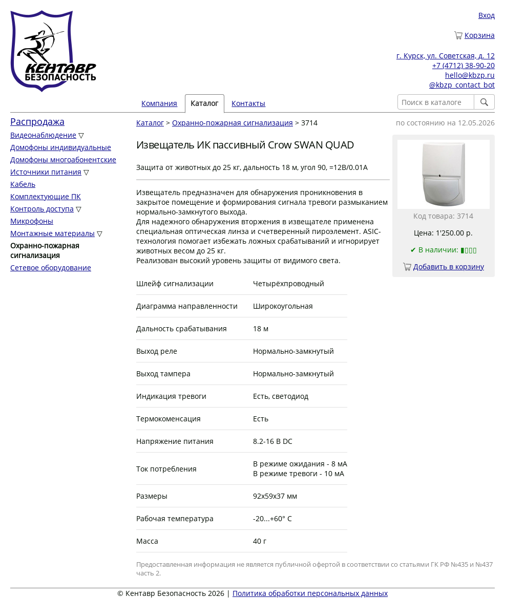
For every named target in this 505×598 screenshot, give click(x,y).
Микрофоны (31, 221)
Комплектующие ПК (45, 196)
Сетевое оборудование (50, 267)
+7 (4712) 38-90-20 (463, 65)
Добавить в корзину (448, 266)
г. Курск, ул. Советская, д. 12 (445, 55)
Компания (159, 103)
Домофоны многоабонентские (63, 159)
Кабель (22, 184)
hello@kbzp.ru (470, 75)
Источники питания (45, 172)
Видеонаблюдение (43, 135)
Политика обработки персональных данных (310, 593)
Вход (486, 15)
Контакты (248, 103)
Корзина (480, 35)
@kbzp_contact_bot (462, 85)
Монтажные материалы (52, 233)
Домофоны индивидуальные (60, 147)
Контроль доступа (42, 208)
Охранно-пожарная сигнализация (232, 122)
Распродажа (37, 121)
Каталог (204, 103)
